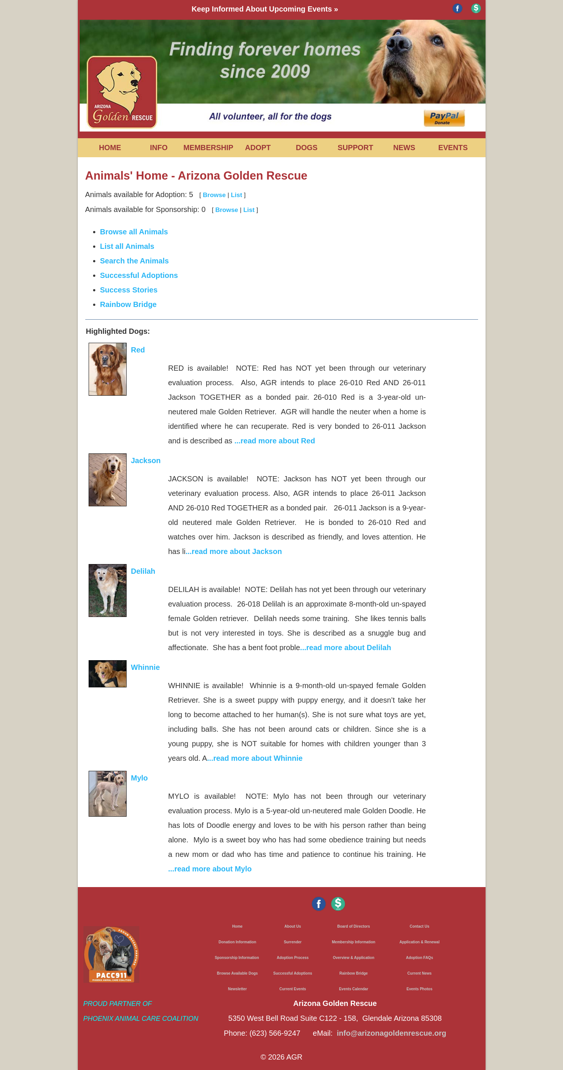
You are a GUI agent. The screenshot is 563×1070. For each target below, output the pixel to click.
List (236, 195)
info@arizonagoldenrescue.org (391, 1033)
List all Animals (127, 246)
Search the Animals (134, 261)
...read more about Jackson (233, 551)
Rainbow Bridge (128, 304)
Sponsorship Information (237, 958)
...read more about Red (274, 441)
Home (237, 926)
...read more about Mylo (210, 869)
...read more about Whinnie (255, 758)
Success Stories (129, 290)
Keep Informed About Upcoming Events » (264, 9)
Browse (214, 195)
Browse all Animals (134, 232)
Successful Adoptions (139, 275)
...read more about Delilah (345, 647)
